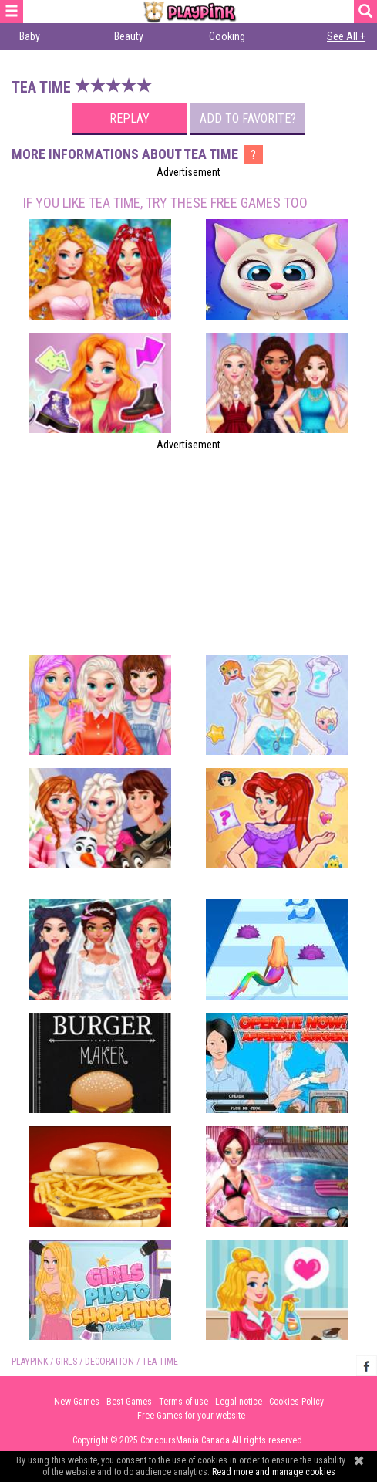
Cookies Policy (296, 1401)
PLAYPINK (30, 1361)
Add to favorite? (248, 118)
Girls (66, 1361)
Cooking (227, 36)
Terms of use (183, 1401)
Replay (129, 118)
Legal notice (238, 1401)
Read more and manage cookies (273, 1472)
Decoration (109, 1361)
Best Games (129, 1401)
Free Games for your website (191, 1415)
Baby (29, 36)
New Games (76, 1401)
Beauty (128, 36)
